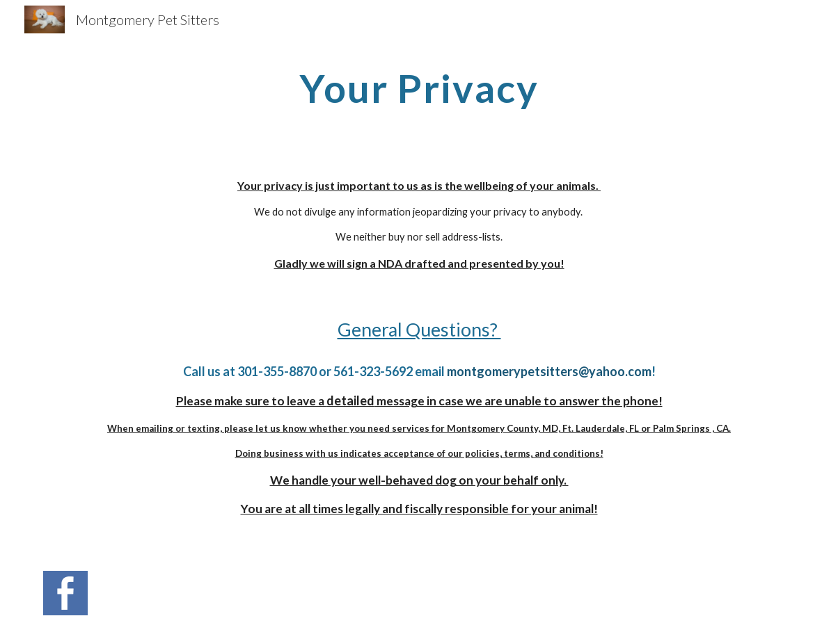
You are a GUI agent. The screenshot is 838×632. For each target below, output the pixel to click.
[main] (419, 86)
